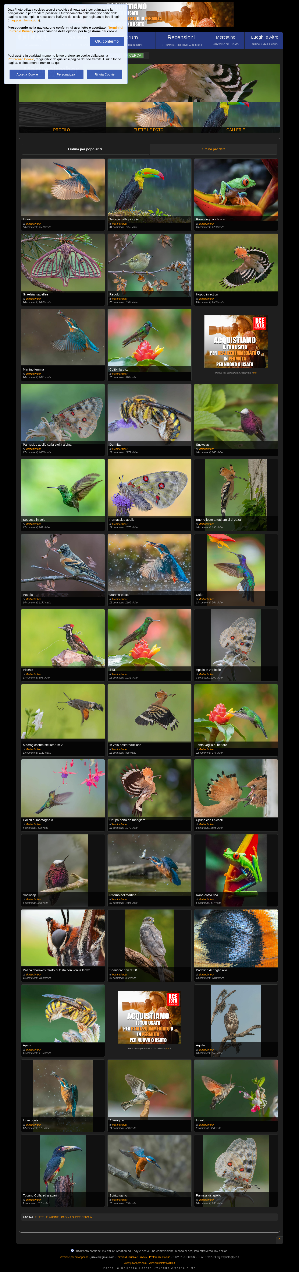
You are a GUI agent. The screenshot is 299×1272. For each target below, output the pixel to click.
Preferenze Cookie (21, 59)
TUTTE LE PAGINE (47, 1217)
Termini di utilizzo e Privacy (131, 1257)
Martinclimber (33, 223)
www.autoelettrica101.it (162, 1263)
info (255, 372)
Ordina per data (213, 149)
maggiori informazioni (24, 20)
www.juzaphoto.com (135, 1263)
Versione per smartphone (74, 1257)
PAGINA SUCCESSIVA (76, 1217)
